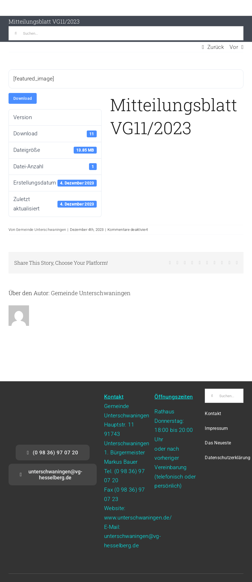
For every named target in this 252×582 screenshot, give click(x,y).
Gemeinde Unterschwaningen (41, 229)
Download (22, 98)
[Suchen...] (126, 33)
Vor (234, 47)
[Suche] (16, 33)
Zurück (215, 47)
